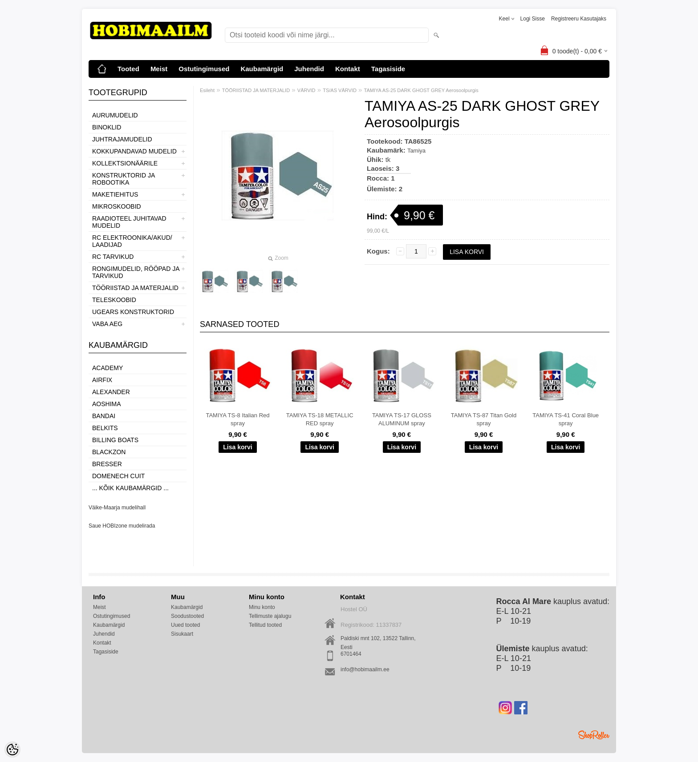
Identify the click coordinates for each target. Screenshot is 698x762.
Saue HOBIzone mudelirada (122, 526)
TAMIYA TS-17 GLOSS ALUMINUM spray (401, 419)
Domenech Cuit (118, 476)
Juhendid (309, 69)
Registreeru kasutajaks (578, 19)
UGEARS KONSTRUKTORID (133, 311)
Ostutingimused (204, 69)
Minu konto (262, 607)
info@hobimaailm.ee (365, 669)
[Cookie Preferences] (12, 750)
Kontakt (347, 69)
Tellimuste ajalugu (270, 616)
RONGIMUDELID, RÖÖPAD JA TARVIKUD (135, 272)
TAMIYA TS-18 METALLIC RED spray (319, 419)
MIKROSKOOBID (116, 206)
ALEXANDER (111, 391)
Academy (107, 367)
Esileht (207, 90)
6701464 (351, 654)
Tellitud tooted (265, 625)
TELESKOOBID (114, 299)
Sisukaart (182, 634)
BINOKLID (106, 127)
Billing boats (115, 439)
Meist (158, 69)
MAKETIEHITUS (115, 194)
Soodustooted (187, 616)
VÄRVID (306, 90)
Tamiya (416, 150)
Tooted (128, 69)
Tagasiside (388, 69)
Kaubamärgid (261, 69)
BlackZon (109, 452)
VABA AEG (107, 323)
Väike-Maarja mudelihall (117, 507)
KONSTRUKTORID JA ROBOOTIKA (123, 179)
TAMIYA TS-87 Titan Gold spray (483, 419)
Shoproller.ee (593, 734)
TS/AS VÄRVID (340, 90)
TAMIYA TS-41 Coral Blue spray (565, 419)
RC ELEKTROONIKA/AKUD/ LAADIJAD (132, 241)
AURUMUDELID (115, 115)
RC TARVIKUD (113, 256)
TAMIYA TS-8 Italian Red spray (237, 419)
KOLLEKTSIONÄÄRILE (125, 163)
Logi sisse (532, 19)
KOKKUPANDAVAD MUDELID (134, 151)
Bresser (107, 464)
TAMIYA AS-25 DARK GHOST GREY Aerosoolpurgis (421, 90)
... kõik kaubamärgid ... (130, 488)
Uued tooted (185, 625)
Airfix (102, 379)
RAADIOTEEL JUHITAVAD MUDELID (129, 222)
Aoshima (106, 403)
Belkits (105, 427)
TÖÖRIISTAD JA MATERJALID (135, 287)
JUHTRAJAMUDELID (122, 139)
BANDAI (103, 415)
